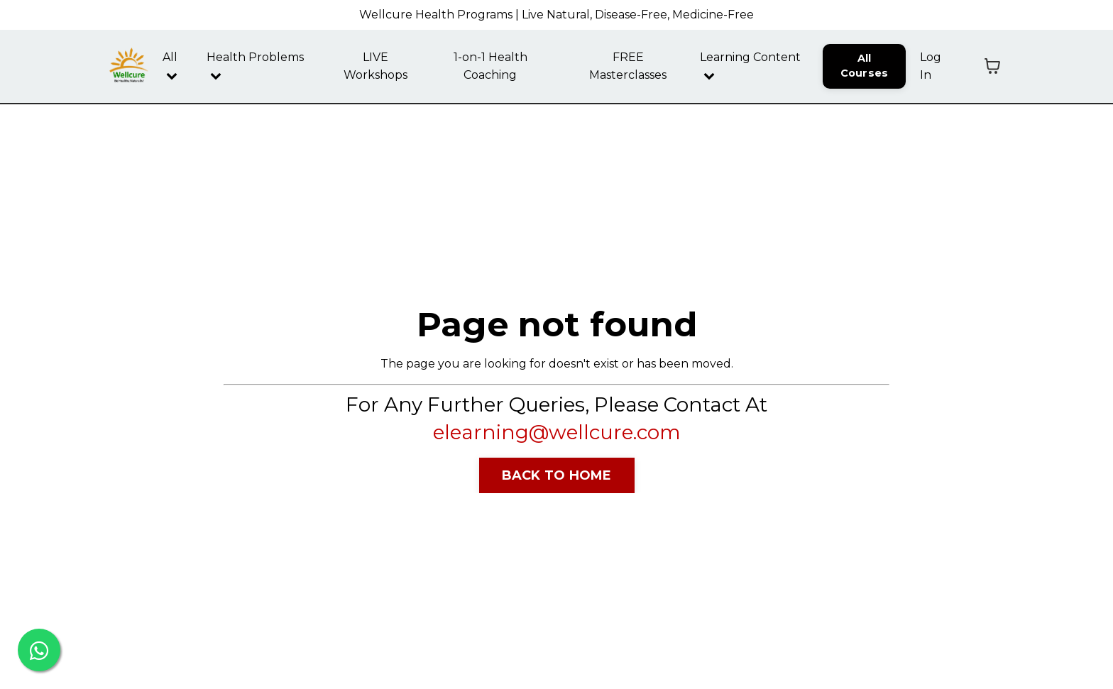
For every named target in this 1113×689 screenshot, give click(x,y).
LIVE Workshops (375, 66)
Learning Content (750, 66)
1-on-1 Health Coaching (490, 66)
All (170, 66)
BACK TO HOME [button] (557, 475)
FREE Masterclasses (628, 66)
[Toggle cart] (992, 66)
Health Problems (255, 66)
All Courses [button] (864, 66)
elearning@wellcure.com (557, 432)
